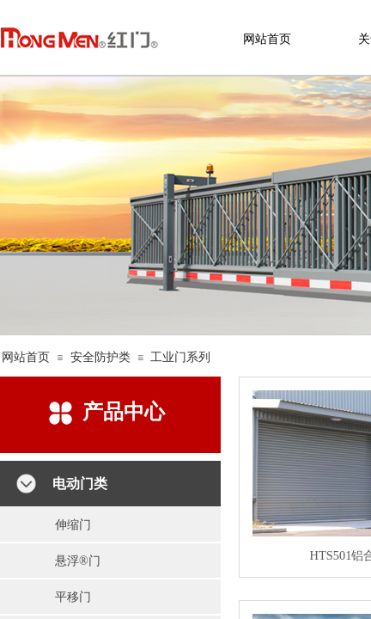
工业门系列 (180, 357)
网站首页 (26, 357)
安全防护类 (100, 357)
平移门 (73, 597)
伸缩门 (73, 524)
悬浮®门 (77, 561)
